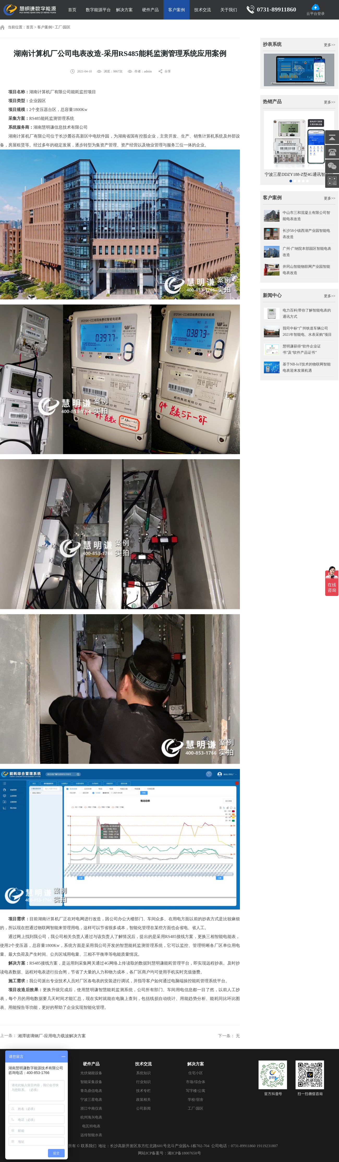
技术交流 (202, 10)
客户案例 (176, 10)
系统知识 (143, 1073)
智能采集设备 (91, 1082)
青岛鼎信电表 (91, 1091)
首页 (72, 10)
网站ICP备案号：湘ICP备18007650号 (169, 1153)
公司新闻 (143, 1108)
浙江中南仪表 (91, 1108)
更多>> (329, 45)
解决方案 (124, 10)
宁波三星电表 (91, 1100)
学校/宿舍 (195, 1100)
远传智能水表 (91, 1135)
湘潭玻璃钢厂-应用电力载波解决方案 (52, 1036)
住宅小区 (195, 1073)
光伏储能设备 (91, 1073)
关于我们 (228, 10)
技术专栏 (143, 1091)
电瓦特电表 (91, 1126)
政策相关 (143, 1100)
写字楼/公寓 (195, 1091)
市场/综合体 (195, 1082)
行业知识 (143, 1082)
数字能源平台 (98, 10)
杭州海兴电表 (91, 1117)
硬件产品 (150, 10)
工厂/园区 (62, 27)
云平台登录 (315, 10)
